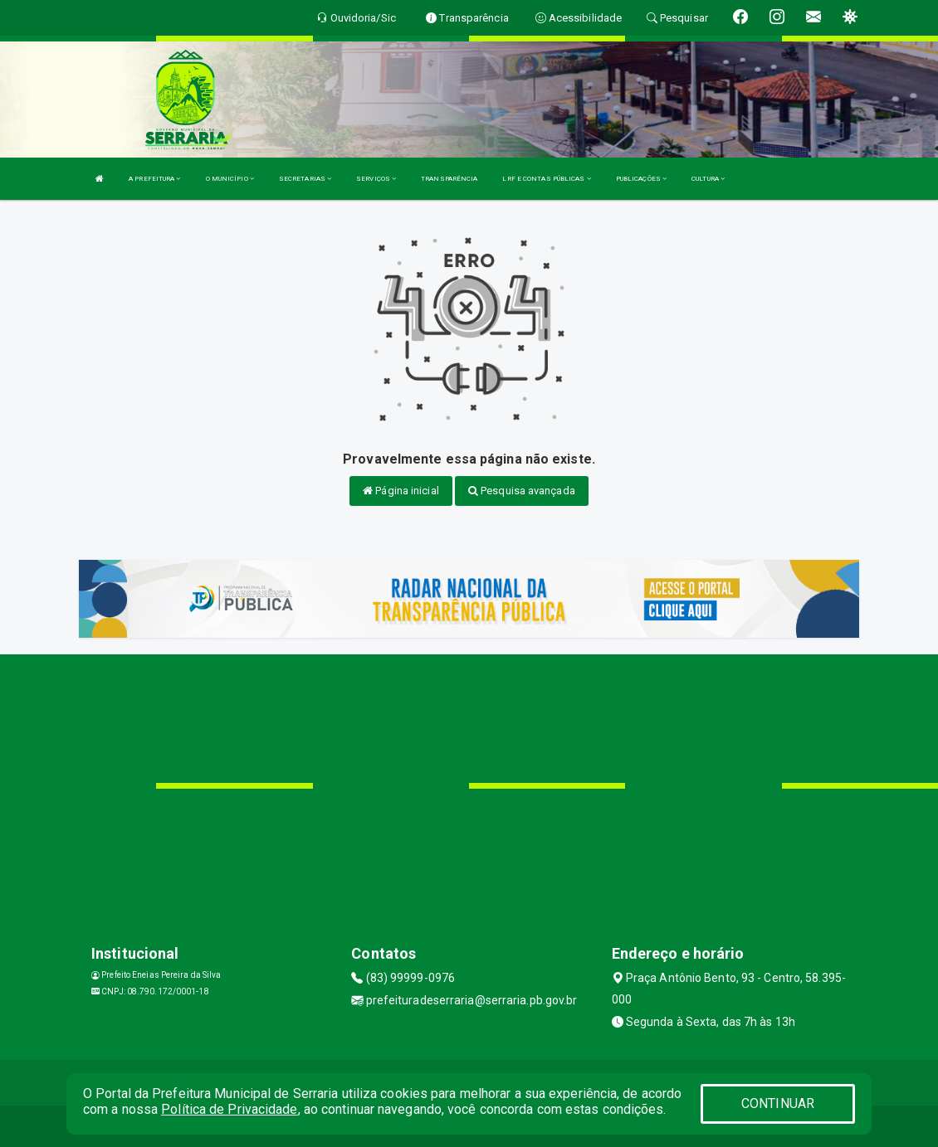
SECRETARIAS (305, 178)
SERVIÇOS (376, 178)
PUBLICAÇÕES (641, 178)
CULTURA (708, 178)
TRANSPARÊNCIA (449, 178)
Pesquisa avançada (521, 490)
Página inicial (401, 490)
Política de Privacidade (229, 1109)
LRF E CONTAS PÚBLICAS (546, 178)
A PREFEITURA (154, 178)
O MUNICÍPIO (230, 178)
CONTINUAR (777, 1103)
